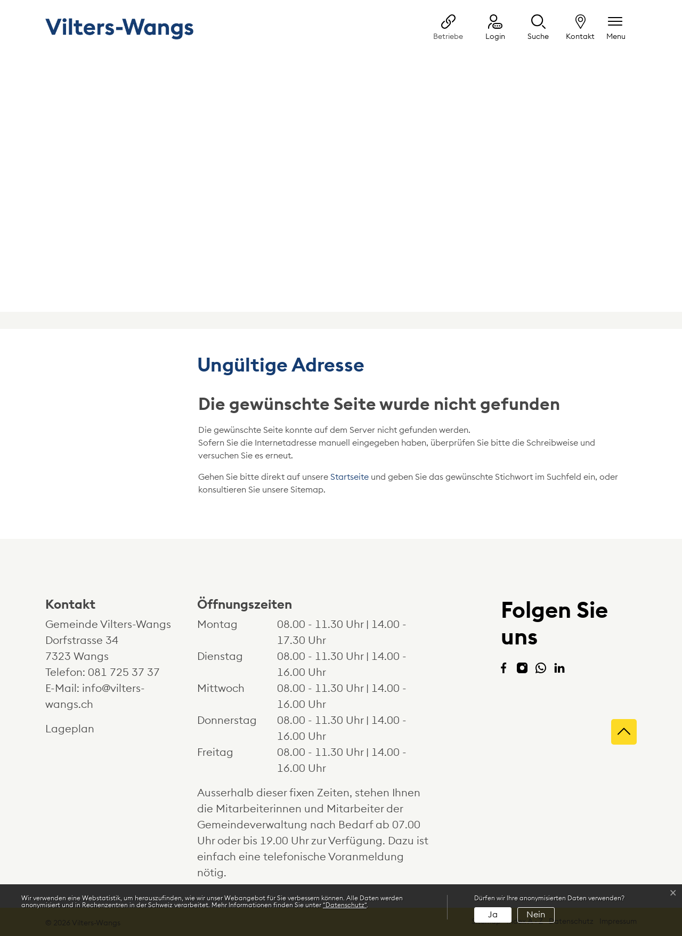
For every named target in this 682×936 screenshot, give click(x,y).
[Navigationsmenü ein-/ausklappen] (616, 28)
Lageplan (79, 729)
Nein (535, 914)
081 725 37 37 (124, 672)
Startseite (349, 477)
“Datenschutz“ (345, 905)
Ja (493, 914)
